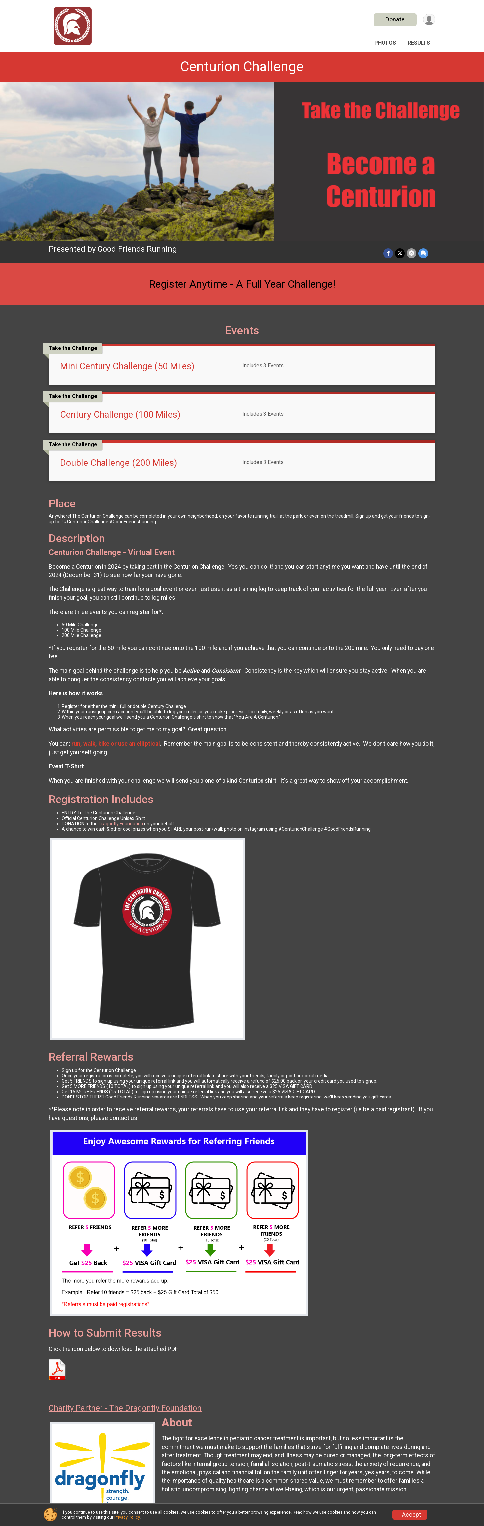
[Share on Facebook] (388, 253)
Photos (385, 43)
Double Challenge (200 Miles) (118, 463)
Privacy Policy (127, 1517)
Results (419, 43)
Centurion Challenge (242, 66)
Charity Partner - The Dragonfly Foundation (125, 1408)
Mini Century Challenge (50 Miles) (127, 366)
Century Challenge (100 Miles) (120, 414)
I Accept (410, 1514)
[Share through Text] (423, 253)
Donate (395, 19)
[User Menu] (429, 20)
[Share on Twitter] (400, 253)
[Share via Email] (411, 253)
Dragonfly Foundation (121, 823)
